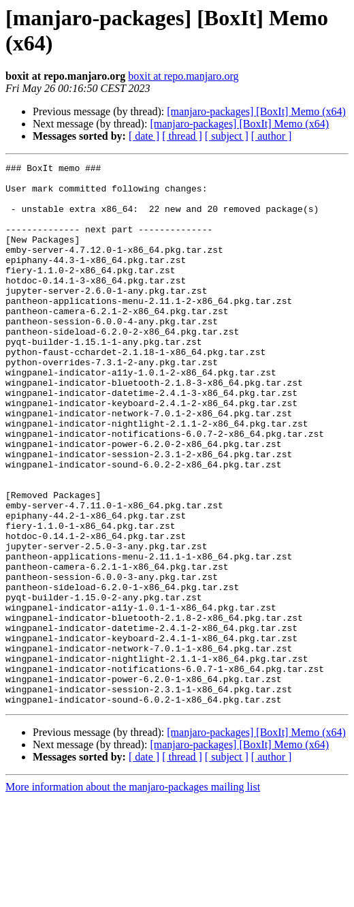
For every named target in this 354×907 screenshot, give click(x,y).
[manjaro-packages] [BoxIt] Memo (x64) (256, 111)
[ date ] (144, 136)
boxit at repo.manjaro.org (183, 76)
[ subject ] (226, 136)
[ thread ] (182, 136)
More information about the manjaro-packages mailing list (132, 895)
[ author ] (271, 136)
